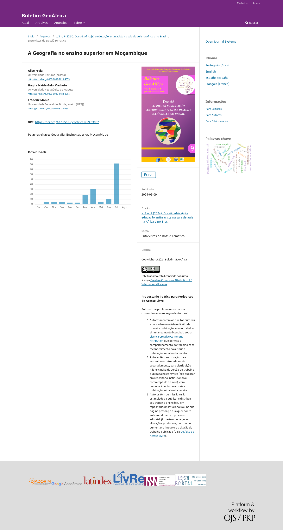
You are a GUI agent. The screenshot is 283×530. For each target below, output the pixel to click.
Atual (25, 23)
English (211, 71)
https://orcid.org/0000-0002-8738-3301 (49, 108)
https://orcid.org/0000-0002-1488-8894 (49, 93)
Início (31, 36)
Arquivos (42, 23)
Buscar (251, 23)
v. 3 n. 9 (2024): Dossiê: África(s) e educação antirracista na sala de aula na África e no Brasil (111, 36)
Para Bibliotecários (217, 121)
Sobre (78, 23)
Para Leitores (214, 109)
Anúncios (60, 23)
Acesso (257, 3)
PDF (150, 175)
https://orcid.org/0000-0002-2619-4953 (49, 79)
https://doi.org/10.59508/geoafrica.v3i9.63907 (67, 122)
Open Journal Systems (221, 41)
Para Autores (213, 115)
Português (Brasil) (218, 65)
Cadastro (242, 3)
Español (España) (217, 78)
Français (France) (217, 84)
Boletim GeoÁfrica (44, 15)
